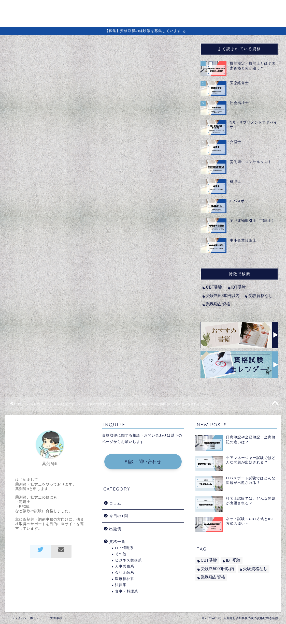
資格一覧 (117, 541)
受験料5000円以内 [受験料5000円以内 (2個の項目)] (222, 295)
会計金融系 (124, 572)
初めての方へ (162, 8)
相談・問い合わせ (143, 461)
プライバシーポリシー (27, 617)
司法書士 (36, 189)
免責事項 (56, 617)
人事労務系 (124, 566)
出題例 (229, 8)
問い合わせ (255, 8)
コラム (188, 8)
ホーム (134, 8)
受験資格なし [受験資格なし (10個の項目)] (260, 295)
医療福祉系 (124, 579)
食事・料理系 (126, 591)
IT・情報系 (124, 548)
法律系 (120, 585)
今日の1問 (24, 53)
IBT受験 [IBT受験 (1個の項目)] (238, 287)
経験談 (209, 8)
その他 (120, 554)
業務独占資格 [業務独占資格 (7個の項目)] (218, 304)
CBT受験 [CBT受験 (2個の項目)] (214, 287)
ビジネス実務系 (128, 560)
